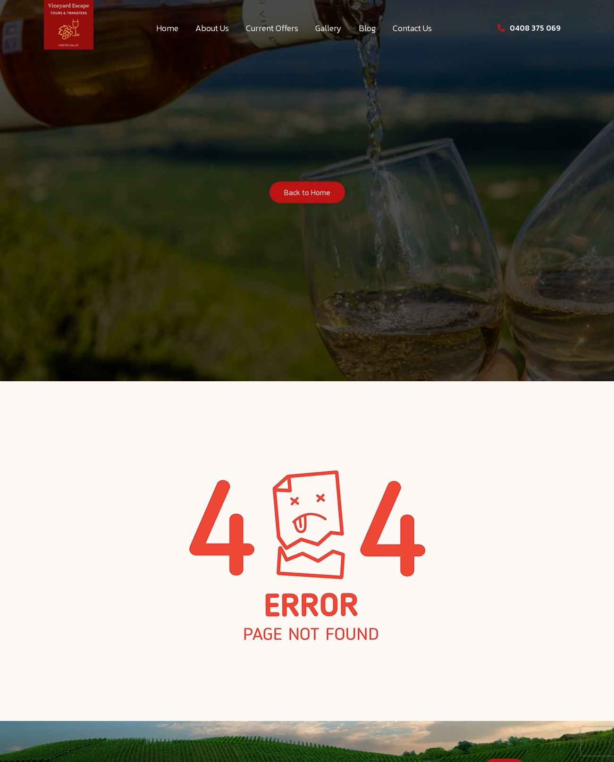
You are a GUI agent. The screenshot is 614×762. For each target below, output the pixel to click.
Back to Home (307, 194)
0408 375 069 (529, 27)
